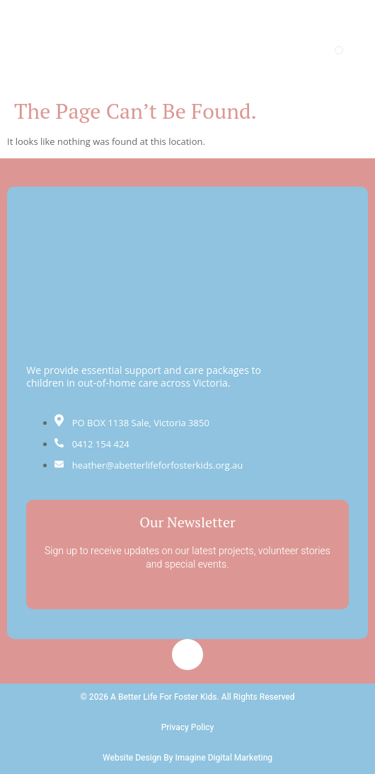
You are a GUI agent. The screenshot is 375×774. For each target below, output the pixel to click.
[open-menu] (339, 50)
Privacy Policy (187, 727)
